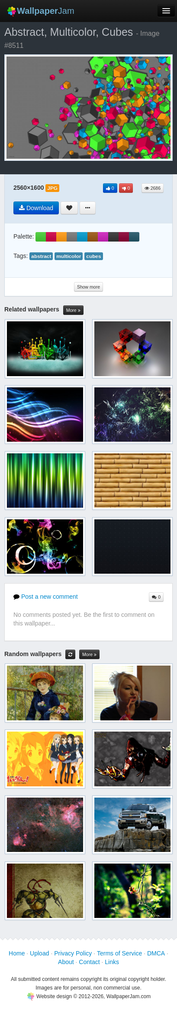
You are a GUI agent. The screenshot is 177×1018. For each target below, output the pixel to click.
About (66, 961)
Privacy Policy (73, 953)
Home (17, 953)
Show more (88, 286)
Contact (89, 961)
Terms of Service (119, 953)
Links (112, 961)
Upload (39, 953)
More (73, 310)
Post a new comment (45, 596)
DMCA (156, 953)
